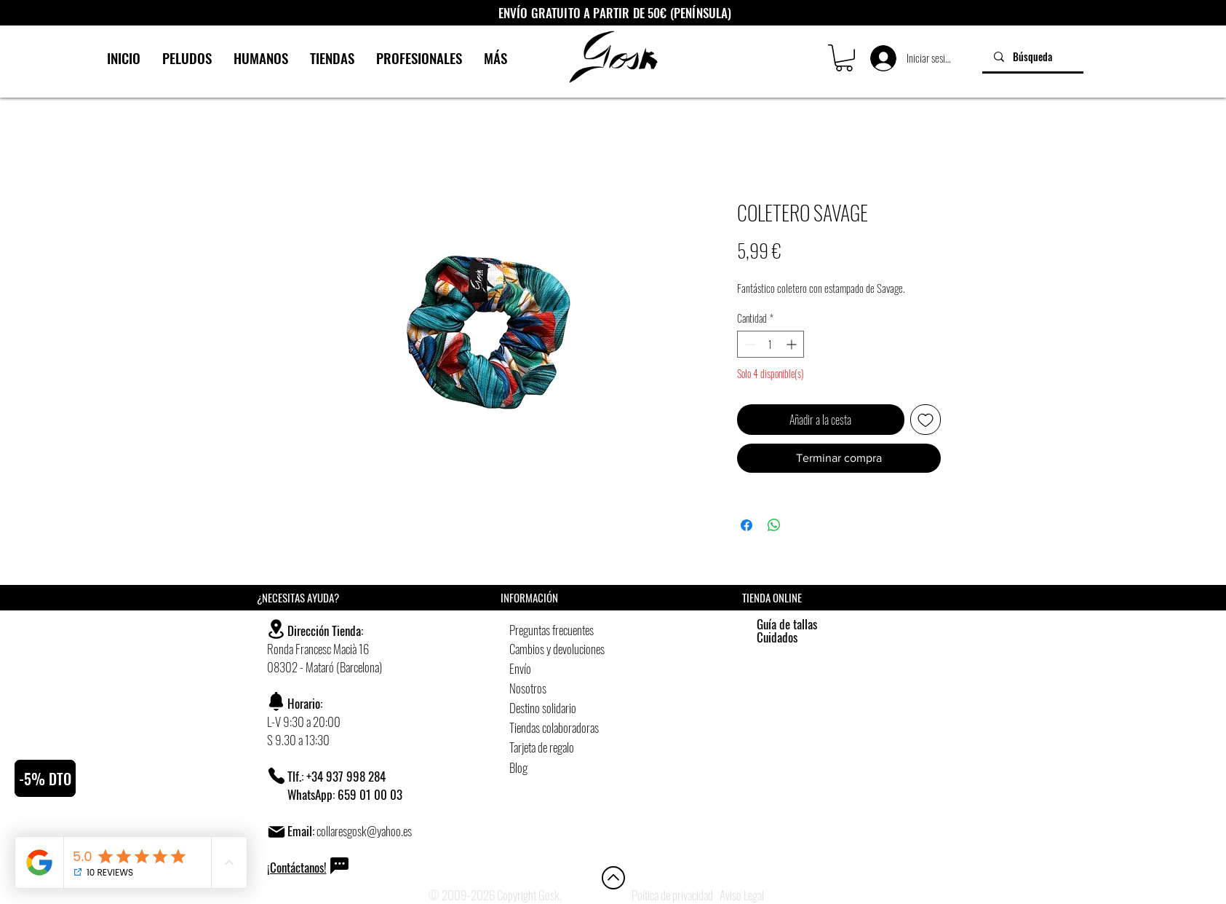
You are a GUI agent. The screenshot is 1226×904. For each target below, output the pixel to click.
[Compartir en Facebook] (746, 525)
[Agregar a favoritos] (925, 419)
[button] (844, 57)
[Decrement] (748, 344)
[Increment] (793, 344)
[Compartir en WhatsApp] (774, 525)
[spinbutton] (770, 344)
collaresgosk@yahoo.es (364, 831)
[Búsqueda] (1033, 56)
